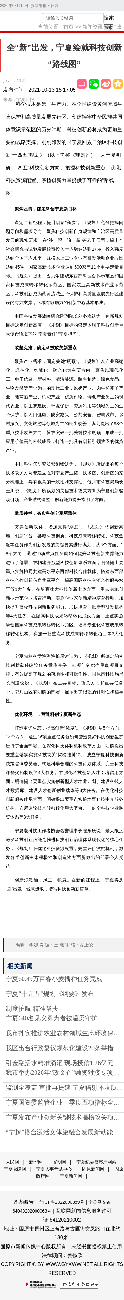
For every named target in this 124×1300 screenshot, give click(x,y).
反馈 (54, 5)
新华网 (35, 1162)
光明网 (59, 1162)
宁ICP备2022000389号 (61, 1202)
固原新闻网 (93, 1169)
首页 (68, 27)
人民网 (12, 1162)
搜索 (109, 17)
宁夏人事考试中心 (54, 1169)
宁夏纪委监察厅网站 (96, 1162)
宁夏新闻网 (71, 1176)
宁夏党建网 (15, 1169)
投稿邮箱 (38, 5)
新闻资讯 (92, 27)
